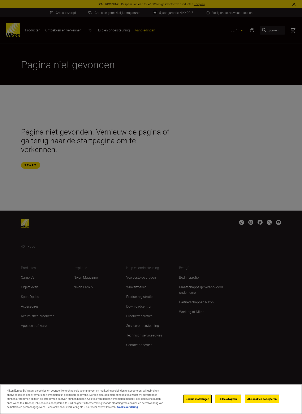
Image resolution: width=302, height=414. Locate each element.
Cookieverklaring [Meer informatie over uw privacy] (127, 407)
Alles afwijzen (228, 399)
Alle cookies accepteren (262, 399)
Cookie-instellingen (197, 399)
